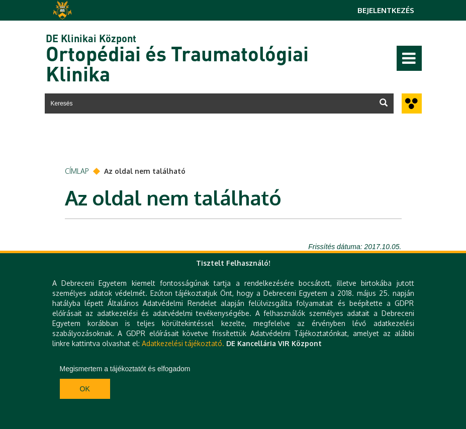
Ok (85, 389)
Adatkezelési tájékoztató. (183, 343)
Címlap (77, 171)
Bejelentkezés (385, 10)
